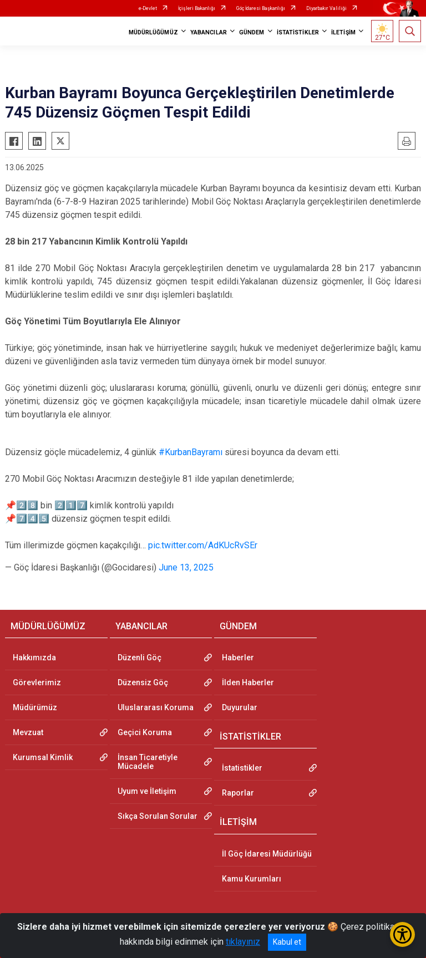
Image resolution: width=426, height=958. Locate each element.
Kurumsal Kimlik (43, 757)
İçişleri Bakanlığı (196, 8)
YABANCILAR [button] (208, 32)
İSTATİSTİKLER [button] (298, 32)
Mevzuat (28, 732)
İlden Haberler (248, 682)
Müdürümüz (35, 707)
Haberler (238, 657)
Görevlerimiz (37, 682)
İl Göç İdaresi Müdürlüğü (267, 853)
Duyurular (239, 707)
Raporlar (238, 792)
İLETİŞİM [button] (343, 32)
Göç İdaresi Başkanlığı (260, 8)
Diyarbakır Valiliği (326, 8)
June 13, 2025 (186, 567)
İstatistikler (242, 767)
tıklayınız (243, 941)
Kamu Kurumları (251, 878)
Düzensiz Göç (143, 682)
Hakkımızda (34, 657)
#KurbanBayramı (190, 452)
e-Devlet (148, 8)
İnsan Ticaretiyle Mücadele (148, 762)
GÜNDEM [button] (252, 32)
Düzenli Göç (139, 657)
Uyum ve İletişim (147, 791)
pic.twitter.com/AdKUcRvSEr (202, 545)
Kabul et (287, 941)
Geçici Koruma (145, 732)
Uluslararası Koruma (156, 707)
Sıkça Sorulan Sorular (157, 816)
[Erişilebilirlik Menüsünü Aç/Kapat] (402, 934)
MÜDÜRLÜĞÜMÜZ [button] (153, 32)
